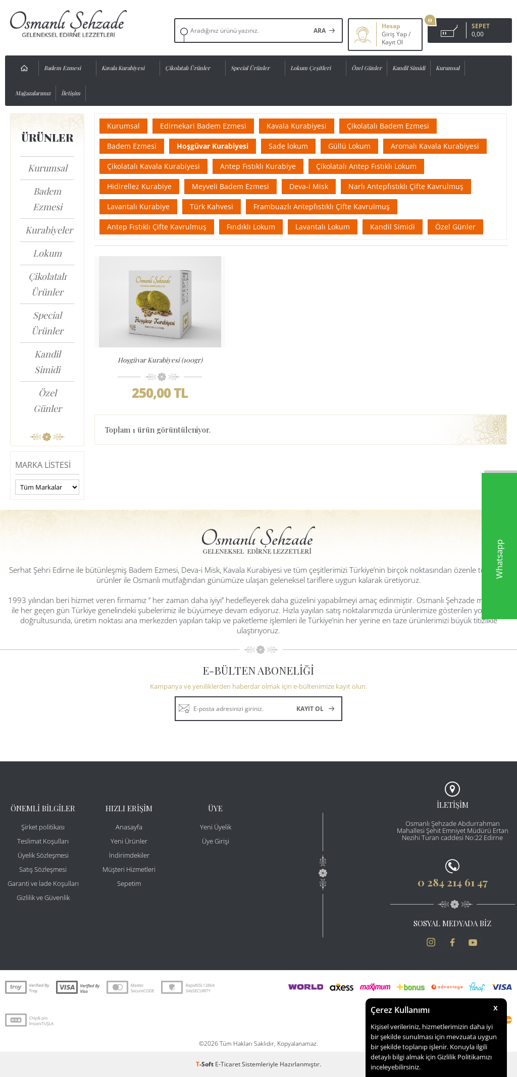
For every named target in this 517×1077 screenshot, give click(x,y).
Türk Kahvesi (211, 206)
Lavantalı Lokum (322, 226)
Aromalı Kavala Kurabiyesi (435, 146)
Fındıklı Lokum (251, 226)
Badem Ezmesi (62, 68)
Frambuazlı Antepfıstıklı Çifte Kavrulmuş (321, 206)
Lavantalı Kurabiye (138, 206)
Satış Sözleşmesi (43, 869)
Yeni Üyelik (215, 826)
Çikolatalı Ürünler (187, 68)
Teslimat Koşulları (43, 841)
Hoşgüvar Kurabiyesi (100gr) (160, 359)
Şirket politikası (43, 826)
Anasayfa (129, 826)
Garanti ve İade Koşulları (43, 883)
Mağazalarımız (32, 93)
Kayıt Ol (392, 42)
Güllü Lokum (349, 146)
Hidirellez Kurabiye (139, 186)
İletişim (70, 93)
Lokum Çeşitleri (310, 68)
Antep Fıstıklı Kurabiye (258, 166)
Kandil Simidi (408, 68)
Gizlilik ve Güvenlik (43, 897)
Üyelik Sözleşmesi (43, 855)
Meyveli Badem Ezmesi (230, 186)
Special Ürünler (250, 68)
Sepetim (129, 883)
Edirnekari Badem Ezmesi (203, 126)
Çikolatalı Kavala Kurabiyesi (153, 166)
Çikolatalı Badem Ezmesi (388, 126)
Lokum (47, 253)
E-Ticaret (227, 1064)
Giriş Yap (394, 34)
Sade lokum (288, 146)
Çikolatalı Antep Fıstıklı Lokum (366, 166)
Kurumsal (447, 68)
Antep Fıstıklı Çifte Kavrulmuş (156, 226)
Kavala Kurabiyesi (122, 68)
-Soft (205, 1064)
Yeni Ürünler (129, 841)
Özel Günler (366, 68)
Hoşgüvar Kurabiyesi (212, 146)
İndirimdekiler (129, 855)
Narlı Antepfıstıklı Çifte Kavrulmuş (405, 186)
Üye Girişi (215, 841)
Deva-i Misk (308, 186)
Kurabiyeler (49, 230)
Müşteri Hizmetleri (129, 869)
